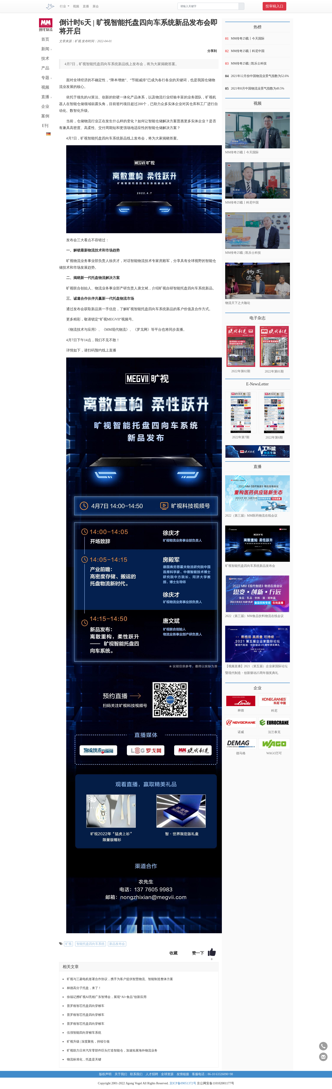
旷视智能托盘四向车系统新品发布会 (250, 565)
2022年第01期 (274, 371)
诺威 (241, 732)
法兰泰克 (274, 732)
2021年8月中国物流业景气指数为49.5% (257, 88)
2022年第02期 (240, 371)
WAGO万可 (274, 753)
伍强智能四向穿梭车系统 (84, 1032)
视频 (76, 6)
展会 (96, 6)
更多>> (229, 316)
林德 (241, 710)
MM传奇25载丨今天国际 (248, 38)
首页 (45, 39)
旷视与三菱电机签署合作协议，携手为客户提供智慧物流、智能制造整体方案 (120, 979)
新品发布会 (117, 944)
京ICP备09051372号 (182, 1083)
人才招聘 (152, 1074)
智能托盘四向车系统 (90, 944)
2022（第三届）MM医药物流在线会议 (251, 515)
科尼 (274, 710)
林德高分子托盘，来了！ (84, 988)
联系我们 (136, 1074)
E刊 (45, 125)
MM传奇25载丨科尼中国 (248, 51)
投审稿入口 (274, 6)
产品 (45, 68)
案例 (45, 116)
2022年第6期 (274, 437)
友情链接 (183, 1074)
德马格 (240, 753)
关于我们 (121, 1074)
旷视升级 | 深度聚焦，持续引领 (88, 1041)
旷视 (68, 944)
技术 (45, 58)
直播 (86, 6)
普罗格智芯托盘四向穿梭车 (85, 1006)
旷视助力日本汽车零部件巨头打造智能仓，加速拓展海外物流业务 (112, 1050)
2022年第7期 (240, 437)
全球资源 (167, 1074)
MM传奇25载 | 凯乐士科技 (249, 63)
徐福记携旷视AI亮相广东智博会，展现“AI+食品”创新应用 (107, 997)
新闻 (45, 49)
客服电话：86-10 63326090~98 (212, 1074)
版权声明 (105, 1074)
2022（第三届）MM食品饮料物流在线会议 (254, 615)
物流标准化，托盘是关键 (84, 1059)
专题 (45, 77)
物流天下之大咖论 (237, 303)
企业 (45, 106)
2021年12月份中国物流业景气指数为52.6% (260, 76)
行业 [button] (63, 6)
